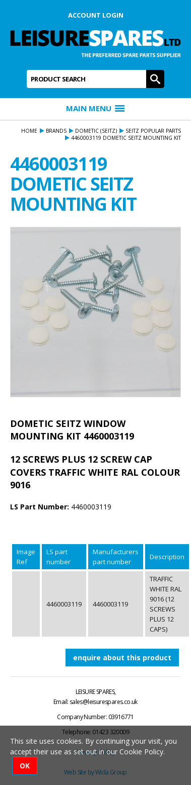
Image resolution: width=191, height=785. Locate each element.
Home (29, 130)
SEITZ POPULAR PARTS (153, 130)
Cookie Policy (141, 751)
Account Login (95, 15)
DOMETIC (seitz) (96, 130)
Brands (56, 130)
